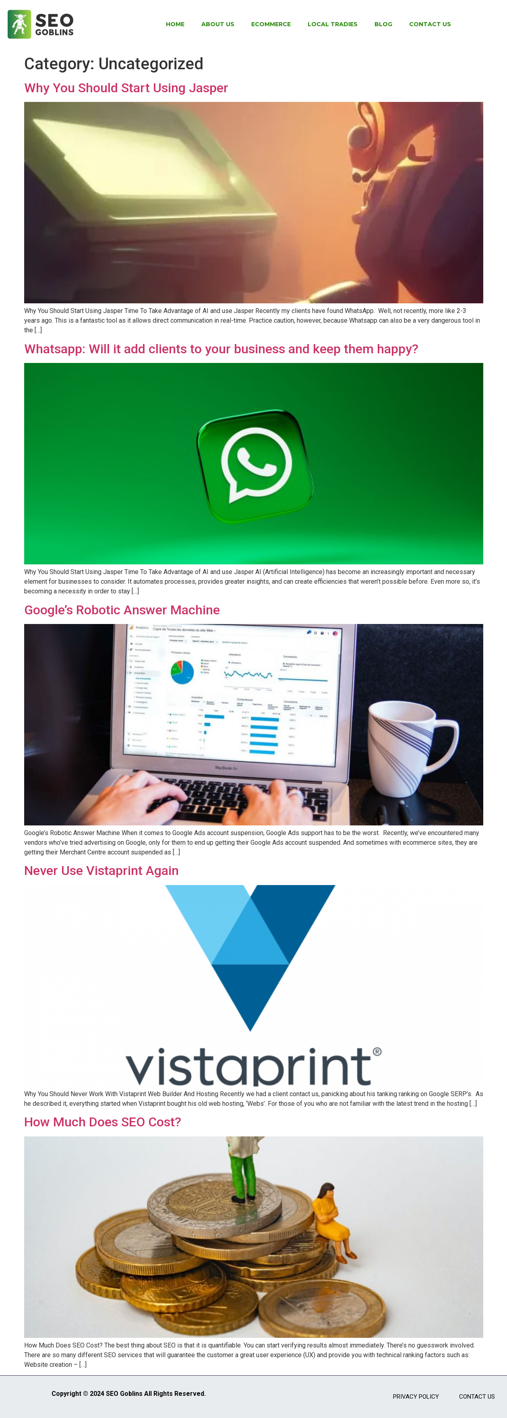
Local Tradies (333, 24)
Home (175, 24)
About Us (217, 24)
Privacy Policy (416, 1396)
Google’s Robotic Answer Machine (122, 610)
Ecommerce (271, 24)
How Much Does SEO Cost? (102, 1122)
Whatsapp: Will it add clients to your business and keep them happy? (221, 349)
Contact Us (430, 24)
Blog (383, 24)
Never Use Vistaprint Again (101, 870)
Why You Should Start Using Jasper (126, 87)
